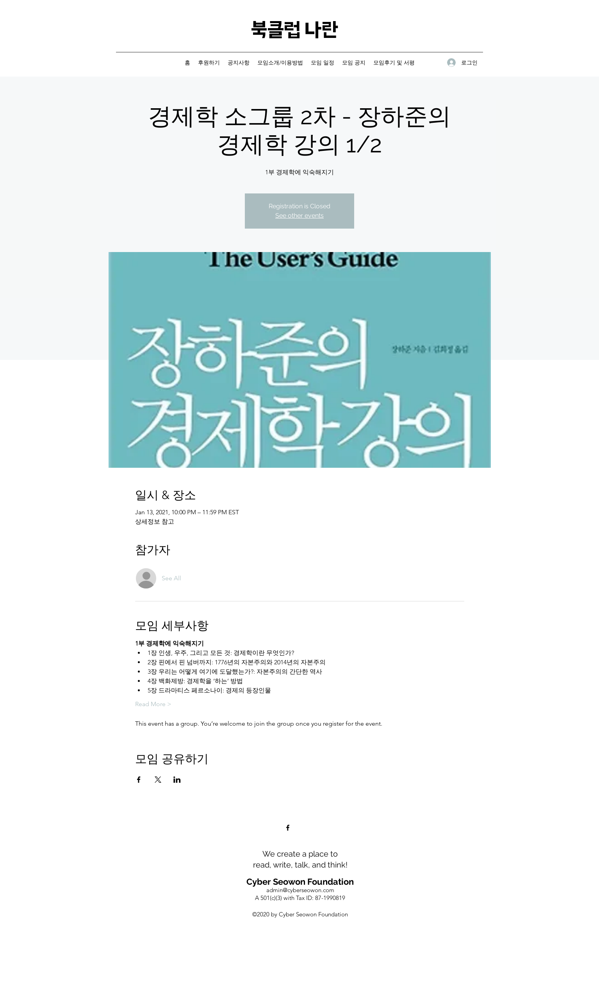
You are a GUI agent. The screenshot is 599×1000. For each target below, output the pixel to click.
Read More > (153, 704)
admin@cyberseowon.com (300, 890)
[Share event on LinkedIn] (177, 779)
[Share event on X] (158, 779)
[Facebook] (288, 828)
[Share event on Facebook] (139, 779)
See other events (299, 215)
